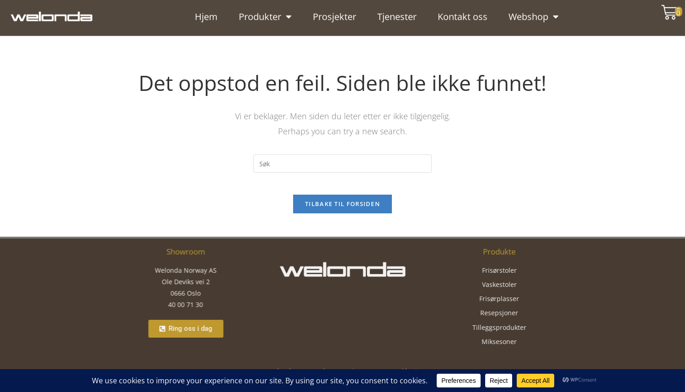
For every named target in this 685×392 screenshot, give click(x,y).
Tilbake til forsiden (342, 210)
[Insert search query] (342, 163)
